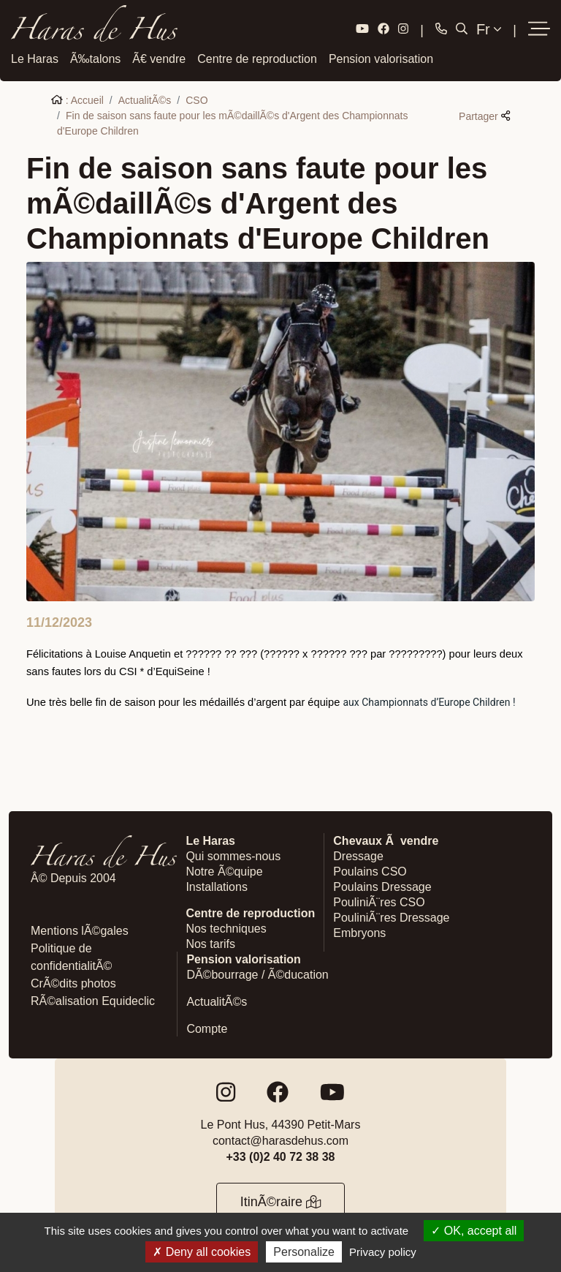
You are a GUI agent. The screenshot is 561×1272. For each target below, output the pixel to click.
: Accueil (77, 99)
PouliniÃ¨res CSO (378, 901)
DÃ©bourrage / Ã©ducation (257, 974)
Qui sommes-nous (233, 855)
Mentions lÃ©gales (80, 930)
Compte (206, 1028)
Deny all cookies (202, 1252)
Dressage (358, 855)
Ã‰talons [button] (95, 57)
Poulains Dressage (382, 886)
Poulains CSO (370, 871)
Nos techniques (226, 928)
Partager (484, 115)
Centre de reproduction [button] (257, 57)
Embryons (359, 932)
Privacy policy (382, 1252)
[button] (539, 29)
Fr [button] (488, 29)
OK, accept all (473, 1230)
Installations (217, 886)
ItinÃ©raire (280, 1201)
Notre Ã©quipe (224, 871)
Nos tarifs (210, 943)
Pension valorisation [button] (381, 57)
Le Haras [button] (34, 57)
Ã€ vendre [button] (159, 57)
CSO (196, 99)
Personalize (304, 1252)
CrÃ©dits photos (73, 982)
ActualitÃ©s (145, 99)
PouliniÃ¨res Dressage (391, 917)
